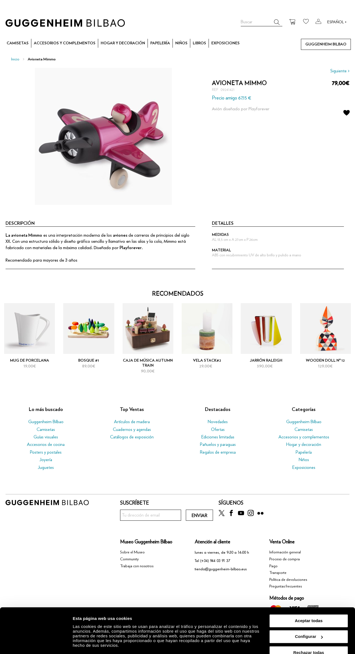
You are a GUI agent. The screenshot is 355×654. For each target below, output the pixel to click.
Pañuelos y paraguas (218, 444)
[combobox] (261, 22)
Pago (273, 566)
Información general (285, 552)
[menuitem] (18, 43)
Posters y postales (46, 452)
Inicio (15, 59)
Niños (304, 460)
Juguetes (46, 467)
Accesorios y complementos (303, 437)
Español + (337, 22)
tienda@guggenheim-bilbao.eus (221, 569)
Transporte (277, 573)
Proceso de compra (284, 559)
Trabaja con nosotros (136, 566)
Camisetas (46, 429)
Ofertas (218, 429)
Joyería (45, 460)
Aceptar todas (309, 608)
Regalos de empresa (218, 452)
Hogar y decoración (303, 444)
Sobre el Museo (132, 552)
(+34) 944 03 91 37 (215, 560)
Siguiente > (339, 71)
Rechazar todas (308, 639)
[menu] (177, 43)
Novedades (218, 422)
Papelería (304, 452)
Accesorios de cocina (46, 444)
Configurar (309, 623)
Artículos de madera (132, 422)
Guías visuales (46, 437)
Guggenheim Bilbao (46, 422)
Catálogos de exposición (132, 437)
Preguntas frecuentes (285, 586)
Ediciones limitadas (217, 437)
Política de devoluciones (288, 580)
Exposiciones (303, 467)
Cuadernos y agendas (132, 429)
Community (129, 559)
